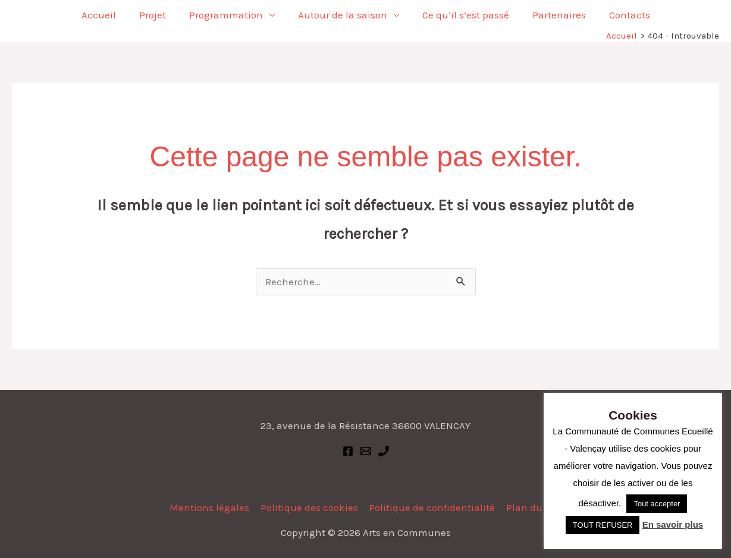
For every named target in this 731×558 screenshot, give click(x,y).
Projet (158, 15)
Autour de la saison (342, 15)
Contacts (620, 15)
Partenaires (553, 15)
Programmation (229, 15)
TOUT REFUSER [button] (603, 525)
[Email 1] (365, 451)
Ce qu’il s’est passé (462, 15)
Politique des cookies (310, 507)
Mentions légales (211, 507)
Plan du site (532, 507)
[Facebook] (348, 451)
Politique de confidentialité (432, 507)
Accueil (107, 15)
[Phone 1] (383, 451)
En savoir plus (673, 524)
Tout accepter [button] (656, 503)
